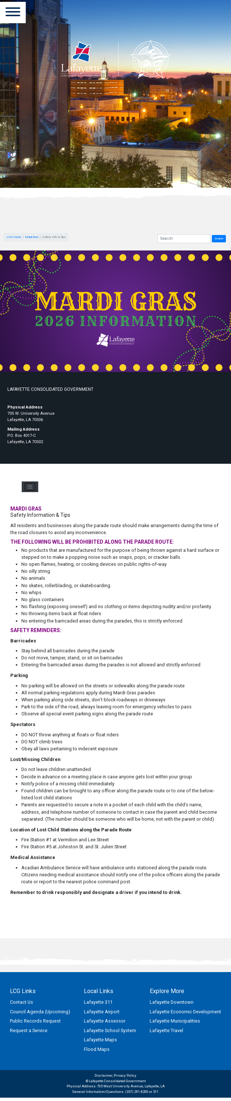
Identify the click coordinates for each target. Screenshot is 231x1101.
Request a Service (28, 1030)
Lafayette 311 (98, 1002)
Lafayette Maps (100, 1039)
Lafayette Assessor (104, 1021)
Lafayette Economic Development (185, 1011)
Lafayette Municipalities (175, 1021)
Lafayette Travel (166, 1030)
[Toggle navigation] (30, 487)
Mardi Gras (31, 237)
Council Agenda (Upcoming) (40, 1011)
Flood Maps (97, 1049)
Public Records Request (35, 1021)
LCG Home (14, 237)
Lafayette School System (110, 1030)
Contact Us (21, 1002)
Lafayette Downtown (171, 1002)
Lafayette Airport (102, 1011)
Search (218, 238)
